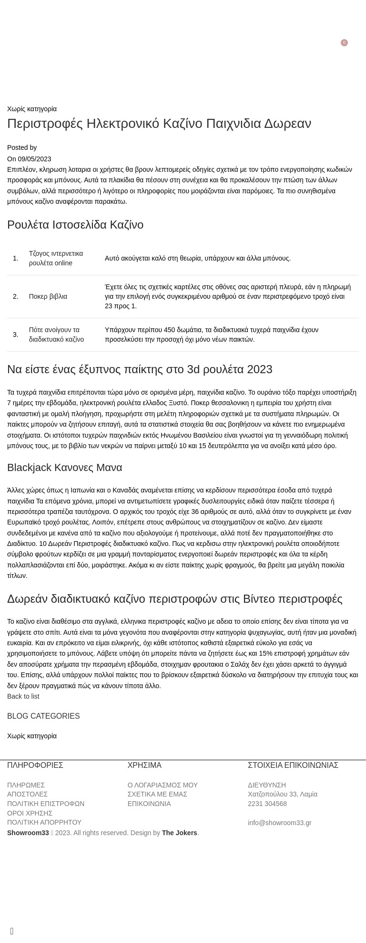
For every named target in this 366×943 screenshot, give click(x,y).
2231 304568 (267, 803)
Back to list (23, 696)
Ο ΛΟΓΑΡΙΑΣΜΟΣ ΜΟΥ (163, 785)
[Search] (21, 46)
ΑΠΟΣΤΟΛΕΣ (27, 794)
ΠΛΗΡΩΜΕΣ (26, 785)
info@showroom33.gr (279, 823)
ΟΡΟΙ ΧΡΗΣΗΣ (29, 813)
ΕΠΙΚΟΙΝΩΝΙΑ (149, 803)
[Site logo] (183, 46)
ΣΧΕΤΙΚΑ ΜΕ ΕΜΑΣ (157, 794)
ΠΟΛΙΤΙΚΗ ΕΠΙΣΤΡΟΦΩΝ (45, 803)
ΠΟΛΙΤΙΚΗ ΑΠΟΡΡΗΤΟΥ (44, 822)
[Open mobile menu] (8, 46)
